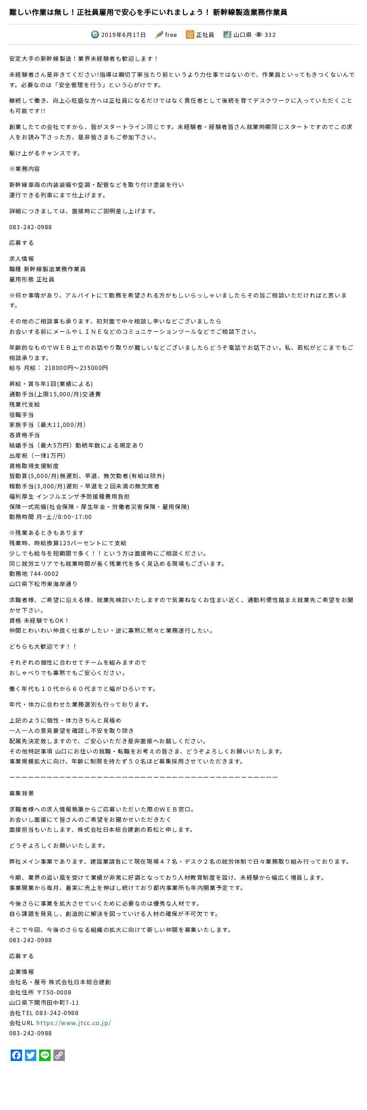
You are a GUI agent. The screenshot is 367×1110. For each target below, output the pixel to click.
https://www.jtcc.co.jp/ (73, 1022)
